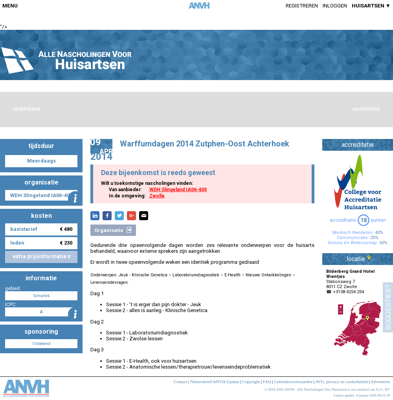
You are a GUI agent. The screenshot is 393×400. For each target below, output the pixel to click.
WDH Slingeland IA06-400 (178, 189)
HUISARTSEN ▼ (371, 6)
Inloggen (335, 6)
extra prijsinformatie (41, 256)
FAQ (267, 381)
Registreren (302, 6)
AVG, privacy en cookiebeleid (341, 381)
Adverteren (380, 381)
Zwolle (157, 196)
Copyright (251, 381)
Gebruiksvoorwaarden (293, 381)
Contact (180, 381)
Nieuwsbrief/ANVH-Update (214, 381)
